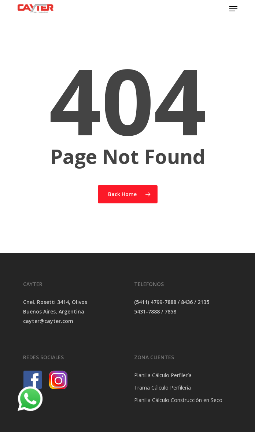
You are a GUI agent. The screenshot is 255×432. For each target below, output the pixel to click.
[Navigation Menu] (233, 8)
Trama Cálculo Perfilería (162, 387)
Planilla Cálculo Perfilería (163, 375)
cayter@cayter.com (48, 321)
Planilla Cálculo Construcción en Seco (178, 400)
